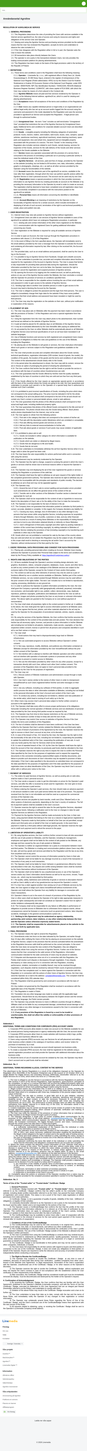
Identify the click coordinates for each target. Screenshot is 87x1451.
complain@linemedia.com (55, 976)
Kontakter (6, 1338)
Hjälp (4, 1335)
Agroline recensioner (10, 1387)
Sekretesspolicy (8, 1379)
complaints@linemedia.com (61, 1118)
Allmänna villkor (8, 1375)
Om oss (5, 1331)
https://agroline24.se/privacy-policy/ (55, 555)
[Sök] (84, 10)
